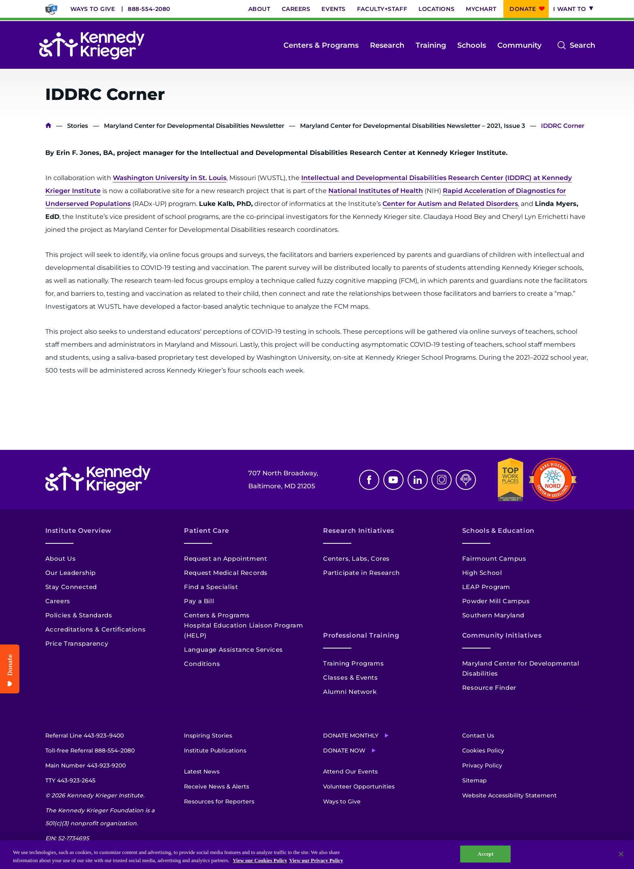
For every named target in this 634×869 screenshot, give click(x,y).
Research (387, 45)
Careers (296, 9)
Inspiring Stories (208, 735)
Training (431, 45)
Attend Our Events (350, 771)
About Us (60, 558)
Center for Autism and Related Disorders (450, 204)
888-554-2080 (149, 9)
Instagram (441, 480)
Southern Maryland (493, 615)
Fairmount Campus (494, 558)
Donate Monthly (350, 735)
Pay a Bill (199, 601)
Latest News (202, 771)
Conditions (202, 664)
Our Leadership (70, 573)
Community (519, 45)
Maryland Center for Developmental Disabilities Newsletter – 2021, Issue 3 (412, 125)
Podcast (466, 480)
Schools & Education (498, 530)
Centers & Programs (321, 45)
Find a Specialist (211, 587)
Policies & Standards (78, 615)
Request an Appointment (225, 558)
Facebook (369, 480)
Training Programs (353, 663)
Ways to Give (92, 9)
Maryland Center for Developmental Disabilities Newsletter (194, 125)
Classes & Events (350, 677)
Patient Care (206, 530)
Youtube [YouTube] (393, 480)
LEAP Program (486, 587)
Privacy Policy (482, 765)
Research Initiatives (358, 530)
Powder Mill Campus (496, 601)
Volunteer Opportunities (359, 786)
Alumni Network (349, 691)
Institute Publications (215, 750)
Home (48, 126)
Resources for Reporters (219, 801)
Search (582, 45)
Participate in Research (361, 573)
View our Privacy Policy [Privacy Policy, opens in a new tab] (316, 860)
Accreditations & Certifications (95, 629)
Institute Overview (78, 530)
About (259, 9)
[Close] (621, 854)
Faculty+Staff (382, 9)
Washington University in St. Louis (169, 178)
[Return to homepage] (91, 45)
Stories (77, 125)
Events (333, 9)
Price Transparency (76, 643)
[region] (317, 854)
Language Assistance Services (233, 649)
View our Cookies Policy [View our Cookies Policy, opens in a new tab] (260, 860)
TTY (70, 780)
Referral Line (84, 735)
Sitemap (474, 780)
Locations (436, 9)
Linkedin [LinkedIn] (418, 480)
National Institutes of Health (375, 191)
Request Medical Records (226, 573)
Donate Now (344, 750)
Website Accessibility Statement (509, 795)
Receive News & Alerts (216, 786)
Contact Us (478, 735)
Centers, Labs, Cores (356, 558)
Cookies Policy (483, 750)
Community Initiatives (501, 635)
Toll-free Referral (90, 750)
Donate (522, 9)
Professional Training (361, 635)
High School (482, 573)
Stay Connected (71, 587)
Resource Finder (489, 687)
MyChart (481, 9)
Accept (485, 854)
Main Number (85, 765)
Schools (471, 45)
